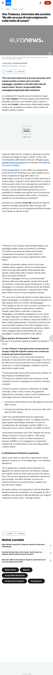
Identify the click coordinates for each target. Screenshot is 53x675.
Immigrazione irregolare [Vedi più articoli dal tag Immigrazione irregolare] (14, 581)
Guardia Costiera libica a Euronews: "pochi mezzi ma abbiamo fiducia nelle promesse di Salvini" (22, 553)
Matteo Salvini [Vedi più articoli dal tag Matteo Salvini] (10, 570)
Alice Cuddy (7, 63)
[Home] (2, 9)
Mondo (15, 9)
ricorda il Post (13, 170)
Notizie (8, 9)
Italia (21, 9)
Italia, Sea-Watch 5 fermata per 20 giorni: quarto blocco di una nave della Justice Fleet (24, 561)
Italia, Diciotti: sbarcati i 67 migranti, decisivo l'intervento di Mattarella (23, 545)
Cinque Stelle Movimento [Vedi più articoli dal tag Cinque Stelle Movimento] (15, 575)
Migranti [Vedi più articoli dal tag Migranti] (26, 570)
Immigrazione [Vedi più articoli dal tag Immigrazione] (36, 581)
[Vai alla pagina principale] (8, 3)
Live (47, 3)
